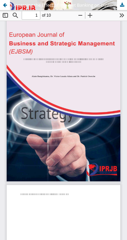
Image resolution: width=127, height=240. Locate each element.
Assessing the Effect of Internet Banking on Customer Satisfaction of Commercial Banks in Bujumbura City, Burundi (70, 5)
